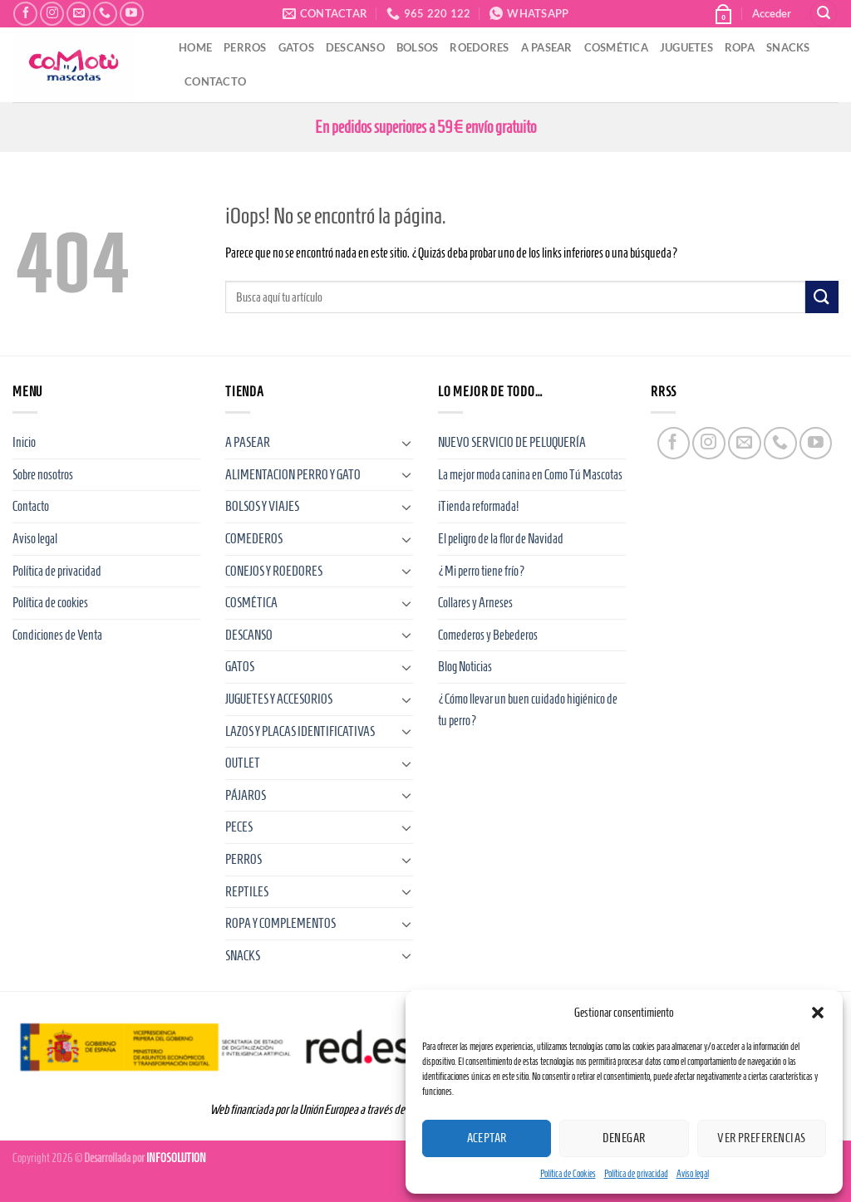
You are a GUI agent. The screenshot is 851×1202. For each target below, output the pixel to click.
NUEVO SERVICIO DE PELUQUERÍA (512, 442)
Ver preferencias (761, 1138)
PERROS (245, 47)
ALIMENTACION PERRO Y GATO (293, 475)
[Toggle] (406, 443)
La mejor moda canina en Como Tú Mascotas (530, 475)
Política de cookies (50, 603)
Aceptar (487, 1138)
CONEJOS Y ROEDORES (273, 571)
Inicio (24, 442)
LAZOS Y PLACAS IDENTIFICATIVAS (300, 731)
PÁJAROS (245, 795)
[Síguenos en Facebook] (25, 14)
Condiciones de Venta (57, 635)
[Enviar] (822, 297)
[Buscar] (823, 13)
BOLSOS (417, 47)
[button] (817, 1012)
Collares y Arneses (475, 603)
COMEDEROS (254, 539)
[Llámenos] (105, 14)
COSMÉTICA (616, 47)
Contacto (30, 506)
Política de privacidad (636, 1173)
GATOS (296, 47)
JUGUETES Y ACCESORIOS (278, 699)
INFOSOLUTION (176, 1158)
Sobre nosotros (42, 475)
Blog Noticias (465, 667)
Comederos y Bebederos (488, 635)
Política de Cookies (568, 1173)
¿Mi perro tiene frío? (481, 571)
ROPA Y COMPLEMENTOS (280, 923)
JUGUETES (686, 47)
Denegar (624, 1138)
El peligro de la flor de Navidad (500, 539)
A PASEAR (547, 47)
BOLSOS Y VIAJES (262, 506)
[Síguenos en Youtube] (132, 14)
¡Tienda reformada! (478, 506)
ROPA (740, 47)
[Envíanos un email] (78, 14)
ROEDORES (479, 47)
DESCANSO (355, 47)
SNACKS (788, 47)
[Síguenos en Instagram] (52, 14)
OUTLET (242, 763)
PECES (239, 827)
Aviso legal (692, 1173)
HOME (195, 47)
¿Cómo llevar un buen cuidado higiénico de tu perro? (527, 710)
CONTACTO (215, 81)
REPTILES (246, 892)
